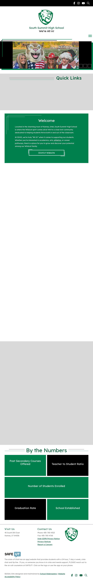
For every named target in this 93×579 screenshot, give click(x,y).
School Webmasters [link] (48, 574)
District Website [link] (46, 152)
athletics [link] (57, 140)
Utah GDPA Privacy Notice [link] (48, 539)
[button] (81, 66)
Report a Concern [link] (44, 544)
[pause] (89, 66)
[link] (74, 3)
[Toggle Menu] (90, 36)
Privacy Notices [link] (44, 542)
